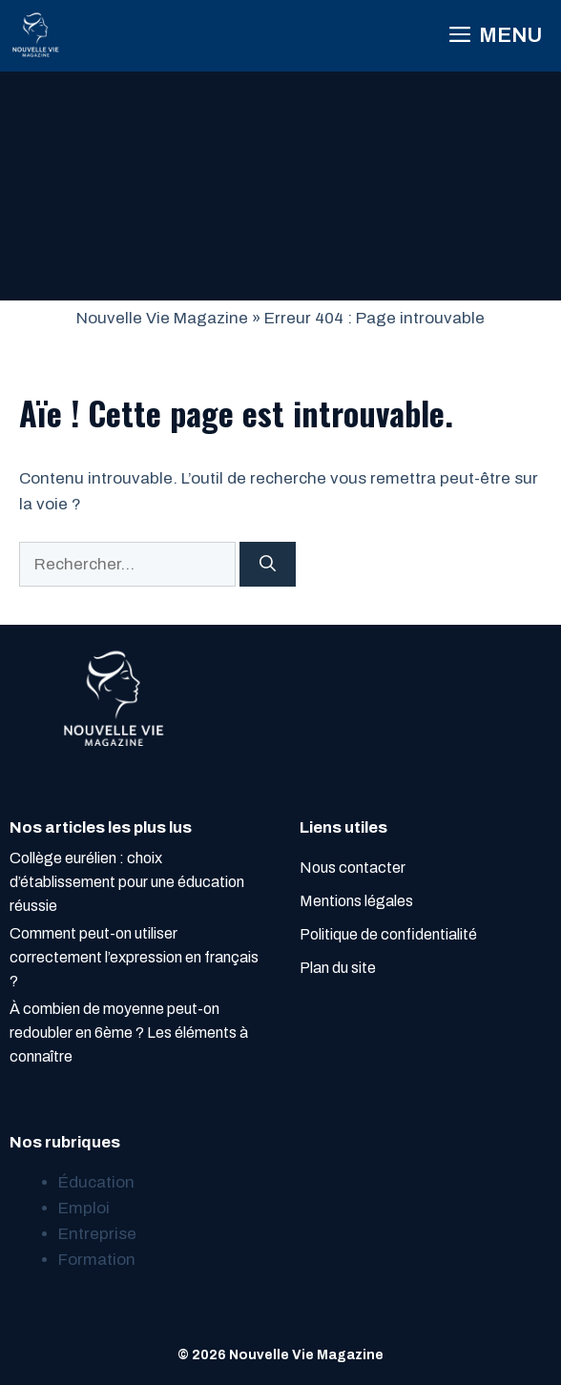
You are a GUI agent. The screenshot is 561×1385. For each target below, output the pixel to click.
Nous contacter (352, 867)
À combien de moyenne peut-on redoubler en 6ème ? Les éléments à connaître (129, 1033)
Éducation (96, 1182)
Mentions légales (356, 901)
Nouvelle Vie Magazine (162, 318)
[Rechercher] (267, 565)
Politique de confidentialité (388, 934)
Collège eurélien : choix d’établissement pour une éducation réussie (127, 882)
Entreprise (97, 1234)
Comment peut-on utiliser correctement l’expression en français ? (134, 957)
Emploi (84, 1208)
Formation (96, 1260)
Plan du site (338, 968)
